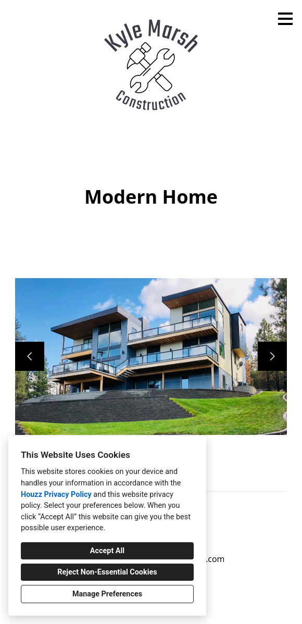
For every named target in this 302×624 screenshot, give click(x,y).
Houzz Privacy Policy (56, 494)
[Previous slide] (29, 356)
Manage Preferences (107, 594)
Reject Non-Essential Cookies (107, 572)
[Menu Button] (285, 18)
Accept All (107, 550)
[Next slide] (272, 356)
